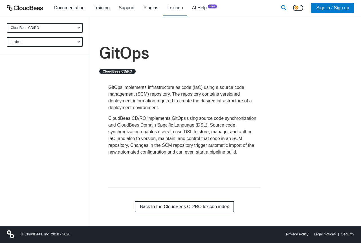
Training (102, 7)
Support (127, 7)
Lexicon (16, 42)
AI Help (204, 7)
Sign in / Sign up (332, 7)
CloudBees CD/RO (25, 28)
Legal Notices (325, 234)
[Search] (284, 8)
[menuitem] (69, 8)
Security (347, 234)
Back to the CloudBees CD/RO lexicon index (184, 206)
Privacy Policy (297, 234)
